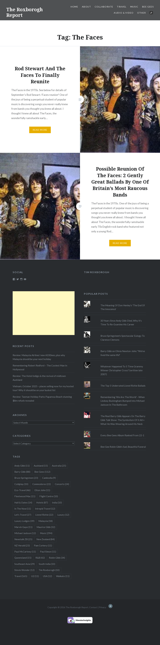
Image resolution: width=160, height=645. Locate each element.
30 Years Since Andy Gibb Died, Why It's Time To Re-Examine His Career (121, 322)
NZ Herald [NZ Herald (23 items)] (22, 545)
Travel (121, 6)
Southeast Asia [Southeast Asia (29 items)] (24, 563)
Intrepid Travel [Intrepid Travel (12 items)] (45, 508)
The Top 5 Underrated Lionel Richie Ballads (122, 385)
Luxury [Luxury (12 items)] (63, 514)
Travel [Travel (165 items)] (20, 576)
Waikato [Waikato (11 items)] (63, 576)
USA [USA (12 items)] (47, 576)
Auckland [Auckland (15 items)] (41, 465)
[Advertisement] (44, 313)
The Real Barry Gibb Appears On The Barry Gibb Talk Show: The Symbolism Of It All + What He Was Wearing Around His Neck (122, 420)
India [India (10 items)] (57, 502)
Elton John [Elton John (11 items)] (42, 490)
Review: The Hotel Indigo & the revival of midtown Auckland (39, 378)
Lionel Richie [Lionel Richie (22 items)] (44, 514)
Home (74, 6)
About (86, 6)
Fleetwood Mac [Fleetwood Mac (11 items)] (24, 496)
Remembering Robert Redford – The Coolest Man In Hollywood (40, 367)
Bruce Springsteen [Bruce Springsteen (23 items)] (26, 477)
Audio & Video (123, 12)
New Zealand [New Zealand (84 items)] (45, 539)
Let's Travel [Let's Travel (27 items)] (22, 514)
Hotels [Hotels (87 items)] (42, 502)
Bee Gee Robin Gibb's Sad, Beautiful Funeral (123, 446)
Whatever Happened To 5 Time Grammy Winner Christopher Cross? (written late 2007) (121, 370)
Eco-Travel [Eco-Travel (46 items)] (22, 490)
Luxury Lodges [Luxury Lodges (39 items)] (24, 521)
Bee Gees (148, 6)
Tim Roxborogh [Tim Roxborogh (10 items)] (49, 570)
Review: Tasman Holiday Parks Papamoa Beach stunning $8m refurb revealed (42, 398)
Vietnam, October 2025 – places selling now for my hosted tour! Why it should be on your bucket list (43, 388)
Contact (93, 607)
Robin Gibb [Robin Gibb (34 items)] (57, 557)
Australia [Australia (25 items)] (59, 465)
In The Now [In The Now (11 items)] (22, 508)
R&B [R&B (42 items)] (40, 557)
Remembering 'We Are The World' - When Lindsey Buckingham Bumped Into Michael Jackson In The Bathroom (122, 401)
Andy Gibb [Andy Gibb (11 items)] (22, 465)
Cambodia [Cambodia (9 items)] (49, 477)
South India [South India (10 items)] (47, 563)
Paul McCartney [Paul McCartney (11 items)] (25, 551)
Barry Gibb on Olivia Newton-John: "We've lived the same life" (122, 353)
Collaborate (104, 6)
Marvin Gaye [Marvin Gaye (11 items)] (23, 527)
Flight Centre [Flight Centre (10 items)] (48, 496)
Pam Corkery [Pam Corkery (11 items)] (43, 545)
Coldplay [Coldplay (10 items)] (21, 484)
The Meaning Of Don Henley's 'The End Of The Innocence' (122, 307)
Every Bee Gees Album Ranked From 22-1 (122, 435)
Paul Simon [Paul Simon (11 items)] (48, 551)
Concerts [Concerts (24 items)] (62, 484)
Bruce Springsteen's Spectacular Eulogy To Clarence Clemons (122, 337)
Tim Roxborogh (96, 272)
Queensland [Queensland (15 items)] (22, 557)
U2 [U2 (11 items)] (35, 576)
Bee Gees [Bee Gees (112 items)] (42, 471)
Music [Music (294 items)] (46, 533)
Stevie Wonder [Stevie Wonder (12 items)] (24, 570)
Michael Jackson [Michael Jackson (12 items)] (25, 533)
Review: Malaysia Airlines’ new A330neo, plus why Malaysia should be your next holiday (39, 357)
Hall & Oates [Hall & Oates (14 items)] (23, 502)
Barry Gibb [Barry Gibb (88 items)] (22, 471)
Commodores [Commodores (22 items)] (41, 484)
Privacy (102, 607)
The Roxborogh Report (24, 12)
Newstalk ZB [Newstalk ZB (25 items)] (23, 539)
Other (141, 12)
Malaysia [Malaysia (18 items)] (45, 521)
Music (134, 6)
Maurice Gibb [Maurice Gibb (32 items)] (46, 527)
